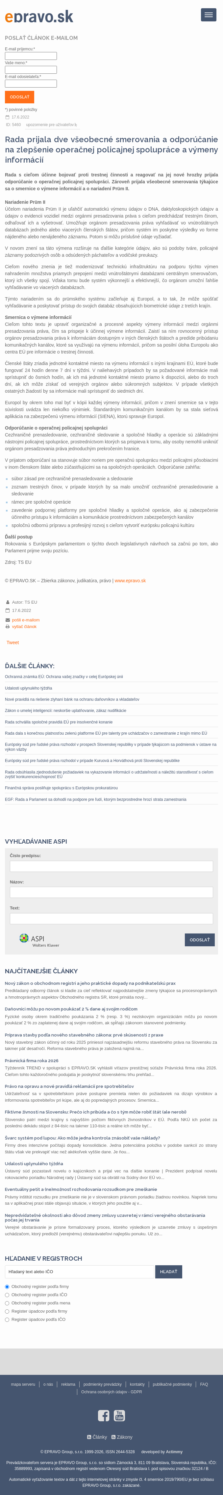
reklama (68, 1384)
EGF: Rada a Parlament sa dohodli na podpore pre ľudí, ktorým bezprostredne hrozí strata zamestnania (95, 799)
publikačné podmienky (172, 1384)
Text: (15, 907)
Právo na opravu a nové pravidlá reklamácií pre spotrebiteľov (69, 1086)
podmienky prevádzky (103, 1384)
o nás (48, 1384)
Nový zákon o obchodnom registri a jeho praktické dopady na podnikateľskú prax (90, 983)
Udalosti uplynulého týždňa (28, 688)
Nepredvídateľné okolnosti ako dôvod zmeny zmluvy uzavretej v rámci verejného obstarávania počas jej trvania (105, 1217)
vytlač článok (24, 626)
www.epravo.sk (130, 580)
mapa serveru (23, 1384)
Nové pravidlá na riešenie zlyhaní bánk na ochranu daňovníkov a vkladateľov (72, 699)
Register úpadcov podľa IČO (35, 1319)
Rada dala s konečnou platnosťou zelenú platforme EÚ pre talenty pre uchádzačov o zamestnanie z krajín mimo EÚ (106, 733)
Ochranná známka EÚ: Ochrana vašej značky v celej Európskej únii (64, 676)
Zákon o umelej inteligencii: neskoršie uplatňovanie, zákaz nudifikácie (65, 710)
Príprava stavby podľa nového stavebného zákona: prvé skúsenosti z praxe (84, 1035)
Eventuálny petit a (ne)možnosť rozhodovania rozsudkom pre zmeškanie (81, 1189)
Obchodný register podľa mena (37, 1302)
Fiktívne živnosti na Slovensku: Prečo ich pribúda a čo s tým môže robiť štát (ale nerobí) (95, 1112)
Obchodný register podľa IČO (36, 1294)
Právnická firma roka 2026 (32, 1060)
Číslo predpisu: (25, 855)
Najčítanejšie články (41, 971)
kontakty (137, 1384)
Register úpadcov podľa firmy (36, 1311)
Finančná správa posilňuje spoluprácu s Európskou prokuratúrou (61, 788)
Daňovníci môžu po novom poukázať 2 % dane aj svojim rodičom (71, 1009)
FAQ (204, 1384)
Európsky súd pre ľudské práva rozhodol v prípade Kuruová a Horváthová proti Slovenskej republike (92, 760)
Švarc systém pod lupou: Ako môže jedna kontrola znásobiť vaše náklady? (82, 1138)
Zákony (124, 1437)
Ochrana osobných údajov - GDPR (111, 1392)
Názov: (17, 881)
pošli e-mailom (26, 619)
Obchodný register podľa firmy (37, 1286)
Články (99, 1437)
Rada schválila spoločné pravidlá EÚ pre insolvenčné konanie (59, 722)
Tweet (13, 642)
